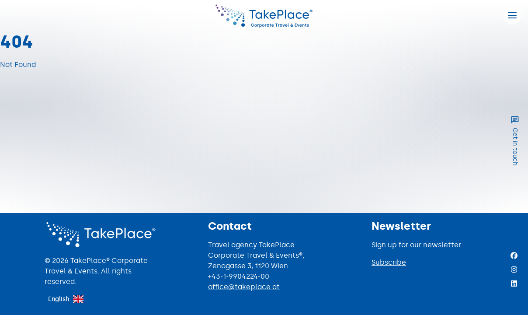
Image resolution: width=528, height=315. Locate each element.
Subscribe (389, 262)
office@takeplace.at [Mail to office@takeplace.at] (244, 287)
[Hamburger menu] (512, 15)
